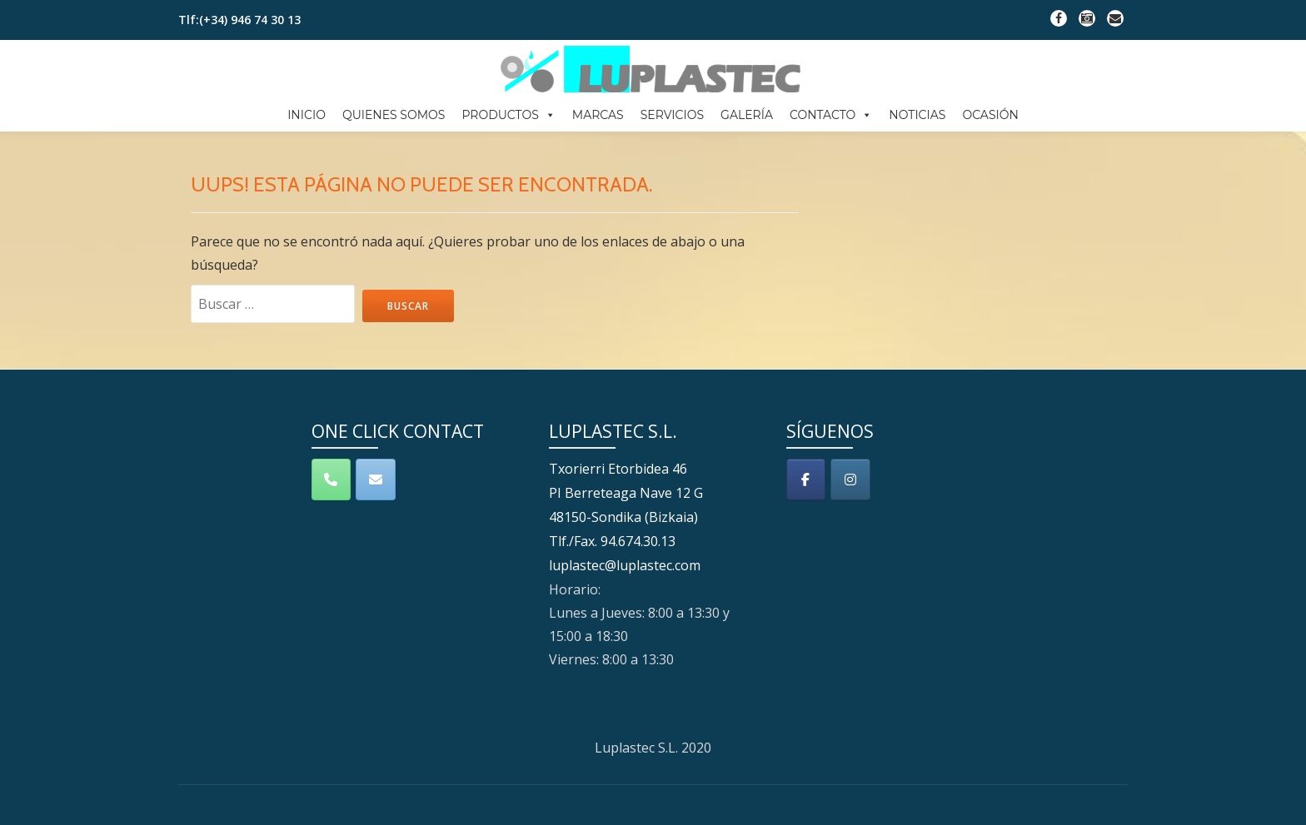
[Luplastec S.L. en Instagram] (850, 536)
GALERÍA (746, 114)
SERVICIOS (672, 114)
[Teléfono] (331, 536)
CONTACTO (831, 114)
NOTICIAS (917, 114)
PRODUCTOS (508, 114)
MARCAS (598, 114)
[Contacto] (376, 536)
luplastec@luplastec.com (624, 618)
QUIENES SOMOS (394, 114)
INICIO (306, 114)
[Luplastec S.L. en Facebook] (806, 536)
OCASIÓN (990, 114)
